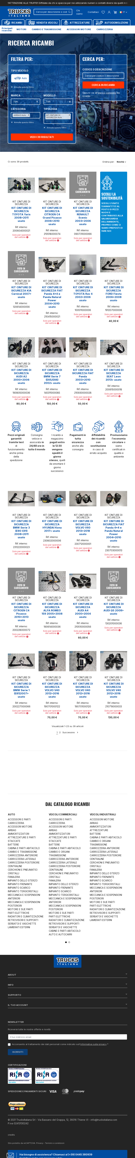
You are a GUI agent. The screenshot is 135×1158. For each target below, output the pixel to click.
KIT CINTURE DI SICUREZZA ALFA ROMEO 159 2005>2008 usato (52, 610)
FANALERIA (14, 876)
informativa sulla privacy (93, 1044)
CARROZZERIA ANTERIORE (23, 855)
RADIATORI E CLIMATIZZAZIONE (26, 916)
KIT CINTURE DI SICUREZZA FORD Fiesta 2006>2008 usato (114, 294)
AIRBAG (12, 830)
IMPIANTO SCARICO (19, 887)
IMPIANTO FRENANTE (20, 884)
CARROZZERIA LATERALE (22, 858)
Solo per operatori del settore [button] (21, 236)
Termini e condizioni (54, 1139)
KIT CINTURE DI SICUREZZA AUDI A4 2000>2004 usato (83, 610)
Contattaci (93, 12)
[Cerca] (53, 12)
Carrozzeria (104, 29)
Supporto (67, 994)
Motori (21, 29)
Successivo (70, 732)
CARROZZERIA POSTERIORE (24, 862)
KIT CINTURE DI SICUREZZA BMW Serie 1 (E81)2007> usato (21, 690)
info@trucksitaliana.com (104, 1115)
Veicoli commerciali (63, 814)
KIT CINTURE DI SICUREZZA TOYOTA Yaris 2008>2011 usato (21, 214)
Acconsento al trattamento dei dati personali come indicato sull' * (60, 1044)
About (67, 974)
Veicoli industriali (103, 814)
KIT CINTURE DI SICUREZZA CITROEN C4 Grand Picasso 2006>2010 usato (52, 216)
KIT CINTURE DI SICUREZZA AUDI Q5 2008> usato (113, 608)
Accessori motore (79, 29)
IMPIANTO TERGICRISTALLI (23, 891)
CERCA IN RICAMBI (103, 85)
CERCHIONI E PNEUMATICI (22, 869)
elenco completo (107, 92)
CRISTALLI (13, 873)
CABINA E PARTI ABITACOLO (24, 848)
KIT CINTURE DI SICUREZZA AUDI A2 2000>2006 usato (21, 376)
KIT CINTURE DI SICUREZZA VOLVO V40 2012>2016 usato (52, 690)
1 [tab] (66, 942)
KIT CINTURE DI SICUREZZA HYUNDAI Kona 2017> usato (52, 525)
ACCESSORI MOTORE (20, 826)
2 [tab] (69, 942)
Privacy (39, 1139)
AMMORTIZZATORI (18, 833)
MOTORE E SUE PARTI (20, 909)
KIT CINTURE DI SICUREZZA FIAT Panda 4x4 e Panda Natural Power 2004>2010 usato (52, 297)
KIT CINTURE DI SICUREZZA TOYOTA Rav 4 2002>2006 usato (83, 294)
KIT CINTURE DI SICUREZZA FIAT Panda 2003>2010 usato (83, 376)
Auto (24, 78)
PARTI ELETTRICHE (18, 912)
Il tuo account (67, 1004)
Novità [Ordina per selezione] (121, 161)
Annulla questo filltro (23, 87)
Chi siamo (79, 12)
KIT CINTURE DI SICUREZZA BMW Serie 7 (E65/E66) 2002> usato (52, 376)
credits (11, 1131)
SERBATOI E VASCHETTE (22, 923)
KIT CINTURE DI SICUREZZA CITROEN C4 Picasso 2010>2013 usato (21, 612)
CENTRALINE (15, 866)
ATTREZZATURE (99, 830)
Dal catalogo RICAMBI (67, 804)
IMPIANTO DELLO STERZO (23, 880)
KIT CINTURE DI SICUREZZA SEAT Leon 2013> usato (114, 374)
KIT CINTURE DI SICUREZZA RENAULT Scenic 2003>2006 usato (83, 216)
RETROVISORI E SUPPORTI (23, 920)
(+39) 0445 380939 (80, 1150)
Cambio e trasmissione (46, 29)
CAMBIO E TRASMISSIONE (22, 851)
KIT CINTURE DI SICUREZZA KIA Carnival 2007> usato (21, 292)
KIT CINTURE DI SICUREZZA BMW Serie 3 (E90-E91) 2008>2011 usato (21, 529)
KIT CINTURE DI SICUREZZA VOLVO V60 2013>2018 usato (83, 527)
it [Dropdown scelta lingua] (123, 12)
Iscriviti (17, 1052)
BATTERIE (13, 844)
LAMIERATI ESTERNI (19, 927)
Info (67, 984)
